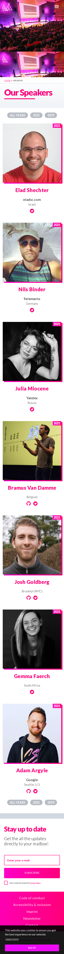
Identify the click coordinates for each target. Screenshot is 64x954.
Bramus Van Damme (32, 487)
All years (17, 115)
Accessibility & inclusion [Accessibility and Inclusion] (32, 905)
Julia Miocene (32, 388)
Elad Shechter (32, 190)
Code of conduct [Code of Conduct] (32, 898)
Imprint (32, 911)
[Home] (26, 6)
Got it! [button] (32, 947)
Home (7, 80)
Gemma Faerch (32, 676)
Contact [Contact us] (32, 925)
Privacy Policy (35, 883)
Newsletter (32, 918)
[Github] (28, 503)
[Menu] (56, 7)
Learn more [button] (12, 939)
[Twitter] (32, 211)
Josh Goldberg (32, 582)
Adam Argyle (32, 770)
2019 (50, 115)
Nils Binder (31, 289)
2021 (36, 115)
